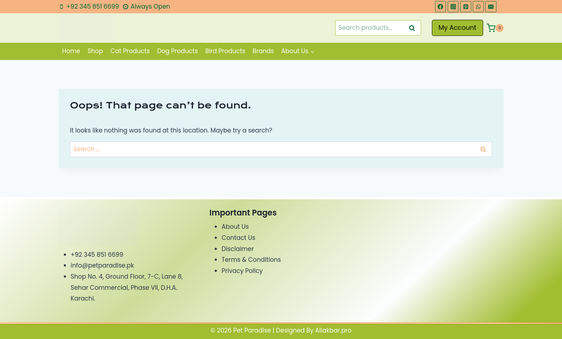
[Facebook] (440, 6)
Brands (263, 51)
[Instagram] (453, 6)
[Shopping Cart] (495, 28)
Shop (95, 51)
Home (71, 51)
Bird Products (225, 51)
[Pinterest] (465, 6)
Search (414, 27)
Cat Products (130, 51)
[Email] (490, 6)
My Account (458, 27)
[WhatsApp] (478, 6)
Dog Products (177, 51)
